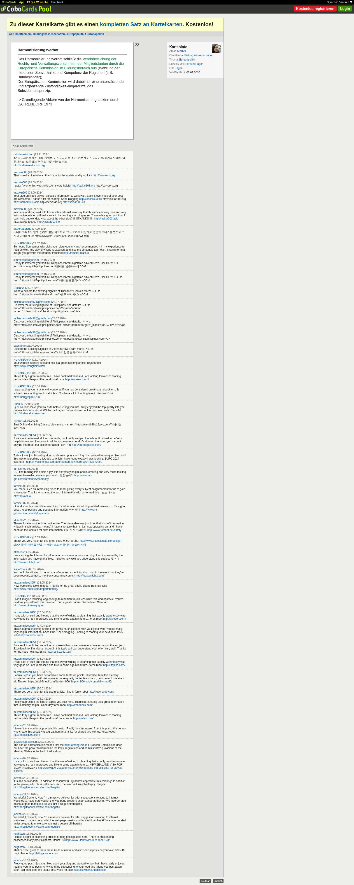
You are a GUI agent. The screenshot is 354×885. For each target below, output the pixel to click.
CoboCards (9, 2)
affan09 (18, 520)
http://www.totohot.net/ (27, 562)
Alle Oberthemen (20, 34)
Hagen (178, 68)
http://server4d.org (104, 175)
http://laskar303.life (48, 221)
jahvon (17, 725)
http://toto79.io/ (22, 496)
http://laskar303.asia (106, 218)
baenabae (20, 345)
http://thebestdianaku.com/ (29, 413)
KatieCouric (21, 569)
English (218, 881)
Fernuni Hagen (194, 63)
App (21, 2)
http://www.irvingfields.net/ (29, 366)
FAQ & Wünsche (37, 2)
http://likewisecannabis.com (90, 869)
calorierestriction (23, 154)
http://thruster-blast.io (76, 253)
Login (345, 9)
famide (18, 468)
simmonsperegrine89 (26, 260)
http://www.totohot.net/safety (104, 530)
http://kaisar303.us (74, 202)
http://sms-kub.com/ (77, 379)
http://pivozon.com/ (114, 618)
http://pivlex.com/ (83, 718)
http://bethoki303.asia (26, 202)
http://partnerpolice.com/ (86, 444)
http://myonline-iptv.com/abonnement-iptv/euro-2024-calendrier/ (64, 461)
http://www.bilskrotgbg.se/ (29, 605)
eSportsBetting (22, 228)
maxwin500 (20, 172)
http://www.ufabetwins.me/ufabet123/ (87, 840)
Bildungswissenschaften (49, 34)
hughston (19, 833)
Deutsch (345, 2)
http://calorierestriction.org (29, 165)
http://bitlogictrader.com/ (43, 853)
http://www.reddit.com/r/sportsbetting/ (36, 589)
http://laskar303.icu (90, 199)
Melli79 (181, 51)
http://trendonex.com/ (80, 705)
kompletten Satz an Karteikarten (141, 24)
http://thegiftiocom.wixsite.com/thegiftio (37, 787)
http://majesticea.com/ (27, 734)
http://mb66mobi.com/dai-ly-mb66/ (91, 681)
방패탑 (18, 420)
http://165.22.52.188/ (59, 651)
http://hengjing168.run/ (27, 397)
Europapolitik (75, 34)
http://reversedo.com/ (101, 691)
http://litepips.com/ (114, 665)
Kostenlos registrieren (315, 9)
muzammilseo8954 (25, 435)
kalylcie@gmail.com (25, 741)
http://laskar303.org (83, 185)
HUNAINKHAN (22, 243)
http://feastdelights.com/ (90, 575)
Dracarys (19, 288)
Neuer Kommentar (23, 145)
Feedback (57, 2)
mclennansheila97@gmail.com (32, 302)
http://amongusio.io (75, 745)
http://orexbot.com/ (32, 635)
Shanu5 (18, 404)
